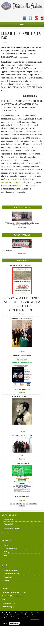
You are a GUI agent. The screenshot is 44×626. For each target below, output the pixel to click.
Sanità (5, 42)
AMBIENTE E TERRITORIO (22, 356)
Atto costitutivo (9, 524)
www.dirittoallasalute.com (12, 182)
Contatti (6, 532)
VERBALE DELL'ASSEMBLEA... (22, 318)
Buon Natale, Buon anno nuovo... (22, 436)
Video (6, 555)
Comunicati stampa (10, 548)
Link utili (7, 580)
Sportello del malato (11, 570)
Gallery (6, 552)
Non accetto (14, 624)
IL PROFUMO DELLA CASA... (22, 396)
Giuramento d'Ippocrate (12, 528)
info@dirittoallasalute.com (15, 596)
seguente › (33, 503)
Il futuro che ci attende (21, 463)
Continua (22, 314)
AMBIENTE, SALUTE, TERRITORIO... (22, 265)
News (6, 545)
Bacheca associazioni (11, 574)
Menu (22, 24)
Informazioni (35, 620)
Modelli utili (8, 577)
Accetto (4, 624)
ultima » (22, 506)
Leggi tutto (22, 227)
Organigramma (9, 520)
